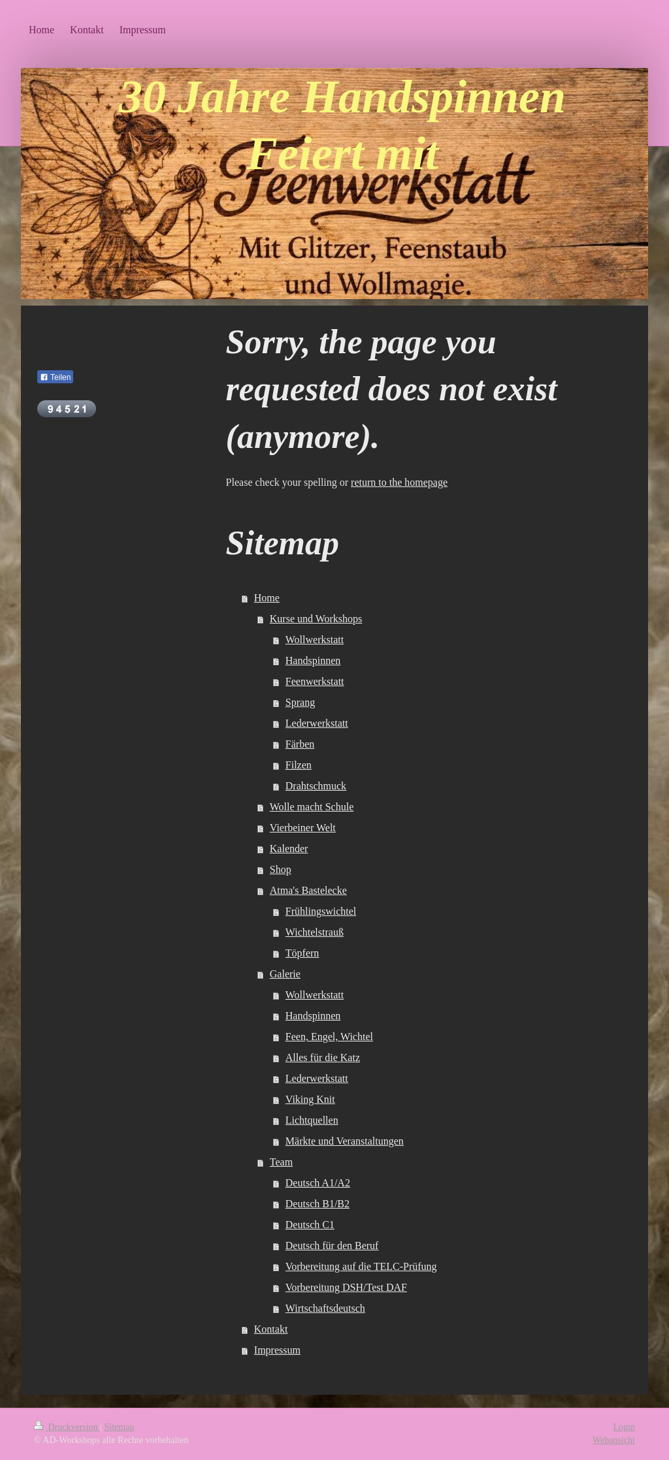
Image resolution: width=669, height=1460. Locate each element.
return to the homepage (399, 482)
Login (624, 1427)
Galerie (285, 973)
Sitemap (120, 1427)
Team (281, 1161)
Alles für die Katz (323, 1057)
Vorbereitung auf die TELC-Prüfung (361, 1266)
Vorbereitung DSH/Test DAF (346, 1287)
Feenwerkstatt (315, 681)
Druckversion (67, 1427)
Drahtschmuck (316, 785)
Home (267, 597)
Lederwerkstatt (317, 723)
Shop (280, 869)
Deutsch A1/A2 (318, 1182)
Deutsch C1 (310, 1224)
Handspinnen (313, 660)
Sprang (300, 702)
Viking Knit (310, 1099)
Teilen (55, 377)
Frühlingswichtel (321, 911)
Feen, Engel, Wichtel (329, 1036)
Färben (300, 744)
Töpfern (302, 953)
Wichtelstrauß (315, 932)
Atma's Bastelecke (308, 890)
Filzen (299, 764)
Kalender (289, 848)
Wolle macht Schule (311, 806)
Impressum (277, 1350)
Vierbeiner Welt (303, 827)
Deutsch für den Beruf (332, 1245)
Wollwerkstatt (315, 639)
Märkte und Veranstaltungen (345, 1141)
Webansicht (614, 1440)
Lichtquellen (312, 1120)
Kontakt (271, 1329)
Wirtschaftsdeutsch (325, 1308)
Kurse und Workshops (316, 618)
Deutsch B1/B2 (318, 1203)
